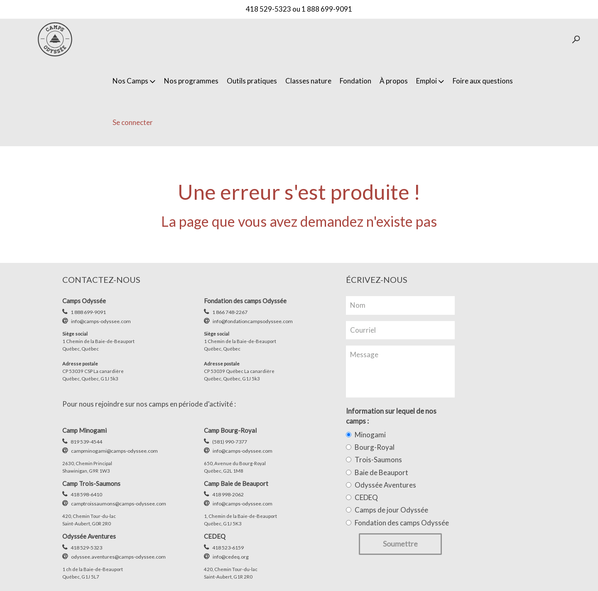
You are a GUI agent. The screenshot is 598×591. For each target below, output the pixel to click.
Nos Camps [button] (134, 80)
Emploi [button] (430, 80)
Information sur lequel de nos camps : (391, 416)
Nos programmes (191, 80)
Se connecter (133, 122)
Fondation (355, 80)
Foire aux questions (483, 80)
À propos (394, 80)
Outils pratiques (252, 80)
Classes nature (308, 80)
